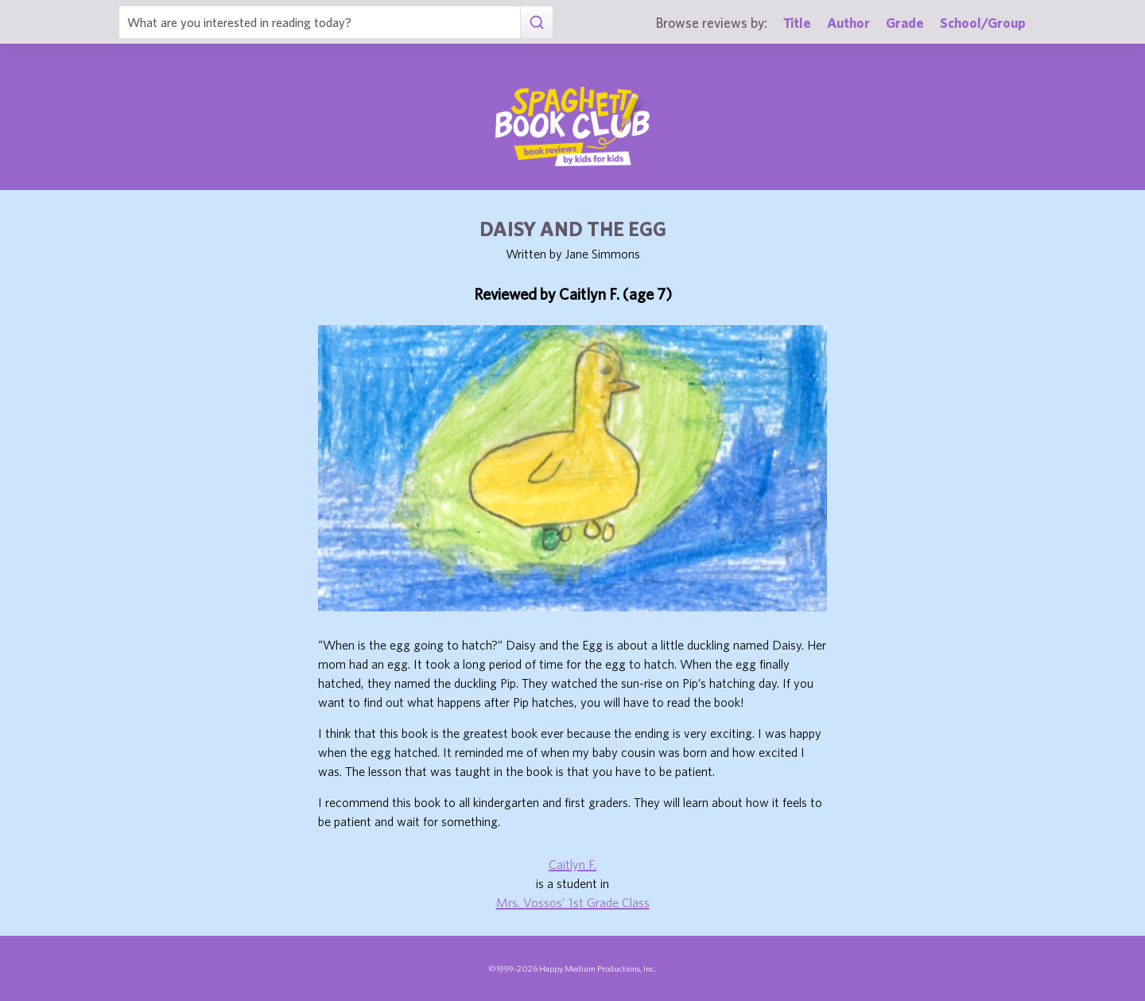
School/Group (983, 22)
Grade (905, 22)
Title (797, 22)
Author (848, 22)
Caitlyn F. (572, 864)
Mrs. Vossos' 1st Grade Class (573, 902)
